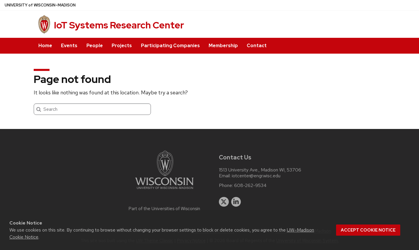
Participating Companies (170, 45)
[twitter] (224, 202)
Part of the (164, 209)
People (94, 45)
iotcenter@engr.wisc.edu (256, 176)
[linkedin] (236, 202)
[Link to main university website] (164, 190)
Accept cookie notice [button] (368, 230)
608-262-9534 (250, 185)
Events (69, 45)
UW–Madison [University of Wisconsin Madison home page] (40, 5)
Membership (223, 45)
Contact (257, 45)
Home (45, 45)
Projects (122, 45)
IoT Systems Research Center (119, 25)
